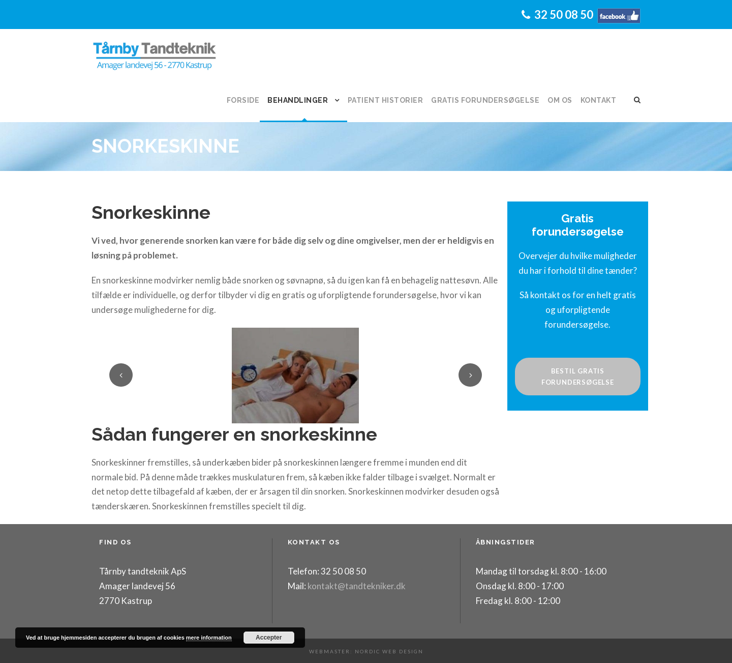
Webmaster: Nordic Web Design (366, 651)
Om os (559, 100)
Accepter (269, 637)
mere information (209, 638)
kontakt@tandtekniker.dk (356, 586)
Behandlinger (297, 100)
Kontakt (599, 100)
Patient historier (385, 100)
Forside (243, 100)
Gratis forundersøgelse (485, 100)
